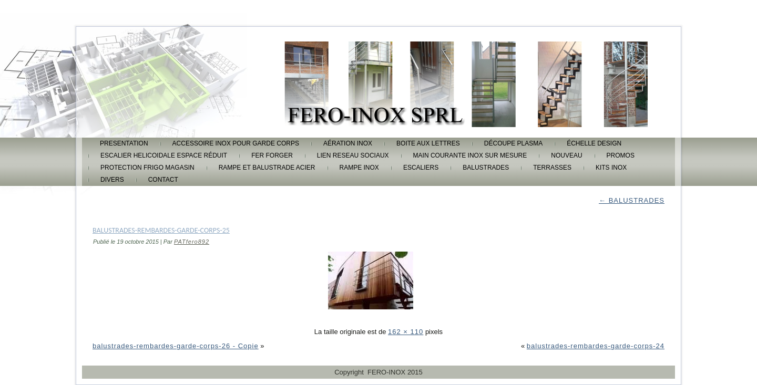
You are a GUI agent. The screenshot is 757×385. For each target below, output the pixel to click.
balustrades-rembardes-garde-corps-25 (161, 230)
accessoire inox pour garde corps (235, 143)
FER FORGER (272, 155)
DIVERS (112, 179)
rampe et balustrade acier (267, 167)
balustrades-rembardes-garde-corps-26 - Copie (176, 346)
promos (621, 155)
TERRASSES (552, 167)
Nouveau (566, 155)
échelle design (594, 143)
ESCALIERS (420, 167)
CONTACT (163, 179)
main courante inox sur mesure (470, 155)
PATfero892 (191, 241)
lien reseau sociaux (353, 155)
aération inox (347, 143)
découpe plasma (513, 143)
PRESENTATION (124, 143)
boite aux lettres (428, 143)
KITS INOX (611, 167)
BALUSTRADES (486, 167)
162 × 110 (405, 332)
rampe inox (359, 167)
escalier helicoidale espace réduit (163, 155)
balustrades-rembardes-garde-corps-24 (595, 346)
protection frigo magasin (147, 167)
